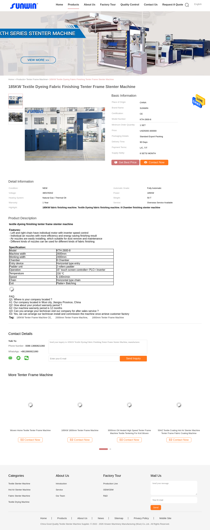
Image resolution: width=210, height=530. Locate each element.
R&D (105, 496)
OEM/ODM (108, 490)
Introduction (61, 483)
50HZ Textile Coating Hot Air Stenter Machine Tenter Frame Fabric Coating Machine (179, 431)
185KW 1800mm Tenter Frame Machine (79, 430)
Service (59, 490)
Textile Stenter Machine (19, 483)
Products (73, 4)
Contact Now (154, 162)
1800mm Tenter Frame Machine (108, 317)
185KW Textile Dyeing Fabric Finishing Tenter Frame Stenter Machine (81, 79)
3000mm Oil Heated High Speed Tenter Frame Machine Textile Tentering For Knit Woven (129, 431)
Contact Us (151, 4)
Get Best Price (125, 162)
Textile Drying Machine (18, 502)
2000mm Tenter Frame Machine (71, 317)
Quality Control (129, 4)
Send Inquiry (133, 358)
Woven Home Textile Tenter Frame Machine (30, 430)
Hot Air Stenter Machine (19, 490)
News (101, 518)
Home (59, 4)
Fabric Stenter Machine (19, 496)
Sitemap (118, 518)
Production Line (110, 483)
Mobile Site (165, 518)
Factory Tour (108, 4)
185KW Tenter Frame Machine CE (34, 317)
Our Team (60, 496)
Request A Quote (172, 4)
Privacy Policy (141, 518)
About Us (89, 4)
